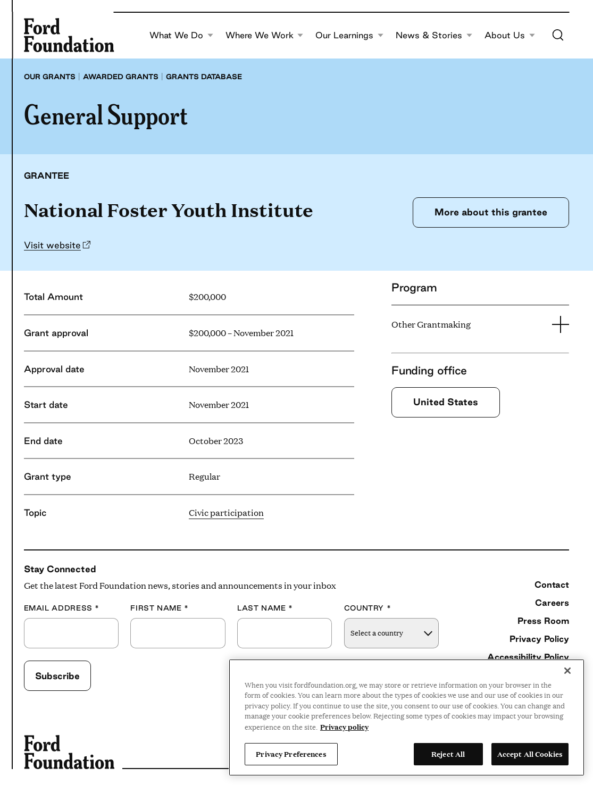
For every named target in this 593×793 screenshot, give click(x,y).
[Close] (567, 670)
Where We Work (264, 35)
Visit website (52, 245)
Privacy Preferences (291, 753)
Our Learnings (349, 35)
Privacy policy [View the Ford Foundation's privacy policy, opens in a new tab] (344, 726)
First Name (159, 608)
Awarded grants (120, 76)
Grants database (204, 76)
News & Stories (434, 35)
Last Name (265, 608)
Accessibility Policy (528, 657)
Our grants (50, 76)
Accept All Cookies (530, 753)
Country (367, 608)
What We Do (181, 35)
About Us (510, 35)
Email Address (61, 608)
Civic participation (226, 512)
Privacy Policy (539, 639)
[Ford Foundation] (69, 35)
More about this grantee (491, 212)
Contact (551, 584)
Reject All (448, 753)
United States (445, 402)
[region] (406, 717)
